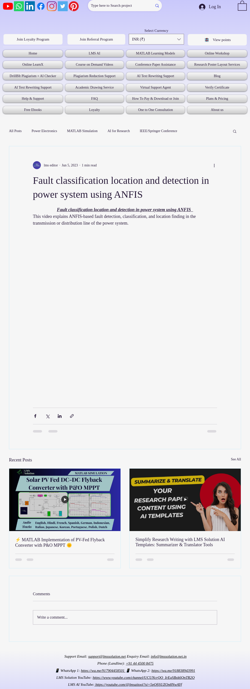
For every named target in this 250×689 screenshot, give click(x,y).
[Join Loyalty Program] (32, 39)
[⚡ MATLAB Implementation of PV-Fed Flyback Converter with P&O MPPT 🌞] (65, 500)
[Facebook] (41, 6)
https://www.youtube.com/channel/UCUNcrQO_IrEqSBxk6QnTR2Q (144, 678)
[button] (242, 5)
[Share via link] (71, 416)
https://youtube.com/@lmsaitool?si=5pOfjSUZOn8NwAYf (138, 685)
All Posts (15, 131)
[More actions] (214, 165)
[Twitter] (63, 6)
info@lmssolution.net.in (169, 656)
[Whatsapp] (19, 6)
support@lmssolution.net (107, 656)
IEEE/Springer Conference (158, 131)
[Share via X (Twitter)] (47, 416)
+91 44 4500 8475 (139, 663)
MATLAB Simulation (82, 131)
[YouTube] (8, 6)
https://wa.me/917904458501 (103, 671)
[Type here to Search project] (116, 5)
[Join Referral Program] (96, 39)
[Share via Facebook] (35, 416)
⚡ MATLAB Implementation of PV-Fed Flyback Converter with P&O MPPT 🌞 (60, 542)
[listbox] (156, 39)
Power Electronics (44, 131)
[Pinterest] (74, 6)
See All (236, 459)
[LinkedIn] (30, 6)
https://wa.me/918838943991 (173, 671)
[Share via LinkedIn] (59, 416)
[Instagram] (52, 6)
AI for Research (119, 131)
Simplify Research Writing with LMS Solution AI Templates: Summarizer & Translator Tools (180, 542)
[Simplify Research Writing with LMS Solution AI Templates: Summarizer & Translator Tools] (185, 500)
